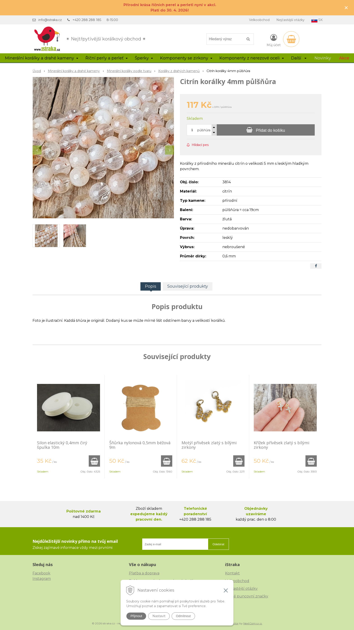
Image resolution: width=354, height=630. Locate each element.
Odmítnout (183, 616)
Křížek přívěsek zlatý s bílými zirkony (281, 445)
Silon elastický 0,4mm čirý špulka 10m (62, 445)
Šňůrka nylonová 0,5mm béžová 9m (139, 445)
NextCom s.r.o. (252, 623)
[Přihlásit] (274, 40)
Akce (344, 58)
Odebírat (218, 544)
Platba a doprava (144, 573)
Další (298, 58)
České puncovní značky (246, 596)
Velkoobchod (259, 20)
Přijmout (136, 616)
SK (317, 20)
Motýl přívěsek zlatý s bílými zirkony (209, 445)
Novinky (322, 58)
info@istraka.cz (50, 20)
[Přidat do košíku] (266, 130)
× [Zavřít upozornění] (346, 7)
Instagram (42, 578)
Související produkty (187, 286)
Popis (150, 286)
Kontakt (232, 573)
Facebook (41, 573)
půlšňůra (203, 130)
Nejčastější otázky (290, 20)
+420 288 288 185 (86, 20)
